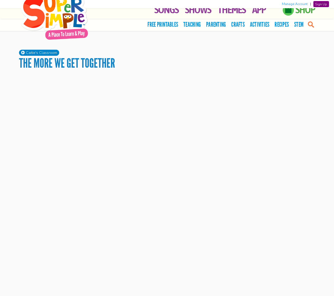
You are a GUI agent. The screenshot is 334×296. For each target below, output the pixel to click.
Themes (231, 9)
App (259, 9)
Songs (166, 9)
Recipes (282, 24)
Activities (260, 24)
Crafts (238, 24)
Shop (305, 9)
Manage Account (295, 4)
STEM (299, 24)
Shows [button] (198, 9)
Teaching (192, 24)
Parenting (216, 24)
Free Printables (162, 24)
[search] (310, 24)
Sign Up (321, 4)
